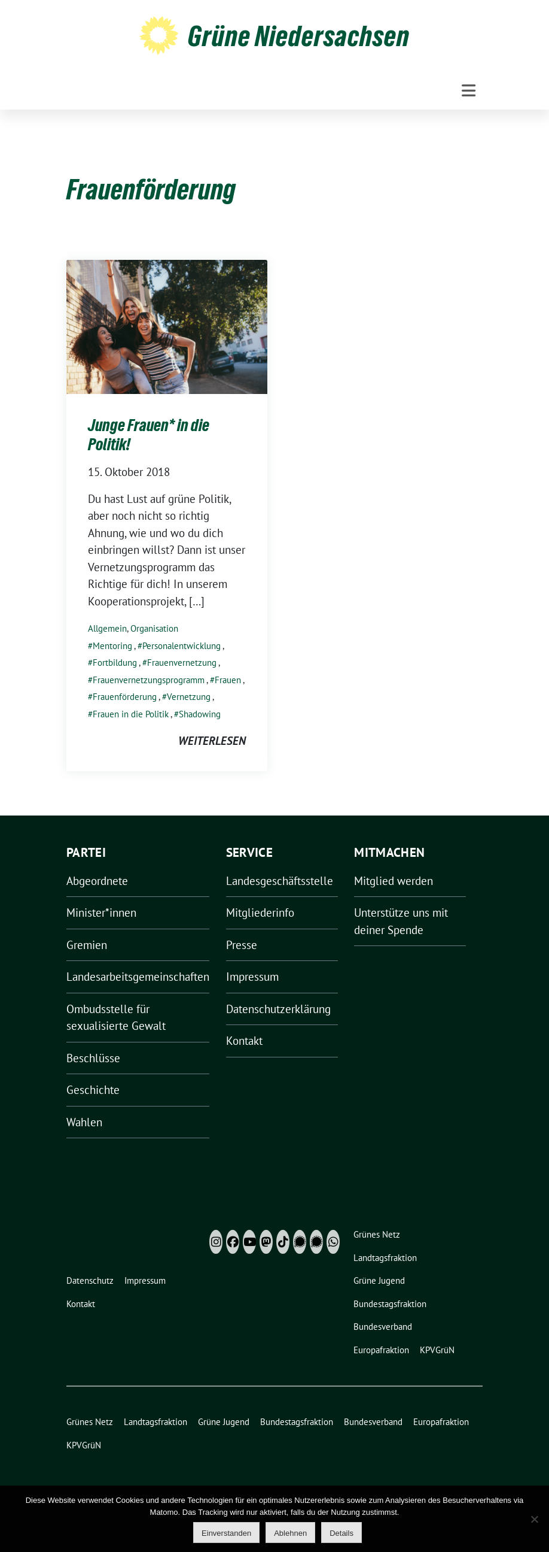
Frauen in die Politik (131, 714)
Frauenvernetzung (181, 662)
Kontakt (244, 1040)
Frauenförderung (125, 696)
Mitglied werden (393, 881)
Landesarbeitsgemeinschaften (137, 976)
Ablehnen (290, 1533)
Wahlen (84, 1122)
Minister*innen (101, 912)
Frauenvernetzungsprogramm (149, 680)
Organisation (154, 628)
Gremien (86, 945)
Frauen (228, 680)
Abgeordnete (97, 881)
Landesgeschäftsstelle (279, 881)
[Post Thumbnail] (166, 325)
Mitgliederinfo (260, 912)
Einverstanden (226, 1533)
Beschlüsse (93, 1058)
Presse (241, 945)
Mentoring (112, 645)
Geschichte (93, 1090)
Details (341, 1533)
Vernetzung (189, 696)
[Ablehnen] (534, 1519)
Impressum (252, 976)
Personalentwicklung (181, 645)
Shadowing (200, 714)
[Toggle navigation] (469, 90)
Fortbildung (115, 662)
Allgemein (107, 628)
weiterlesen (212, 740)
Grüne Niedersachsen (299, 36)
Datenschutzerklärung (278, 1009)
